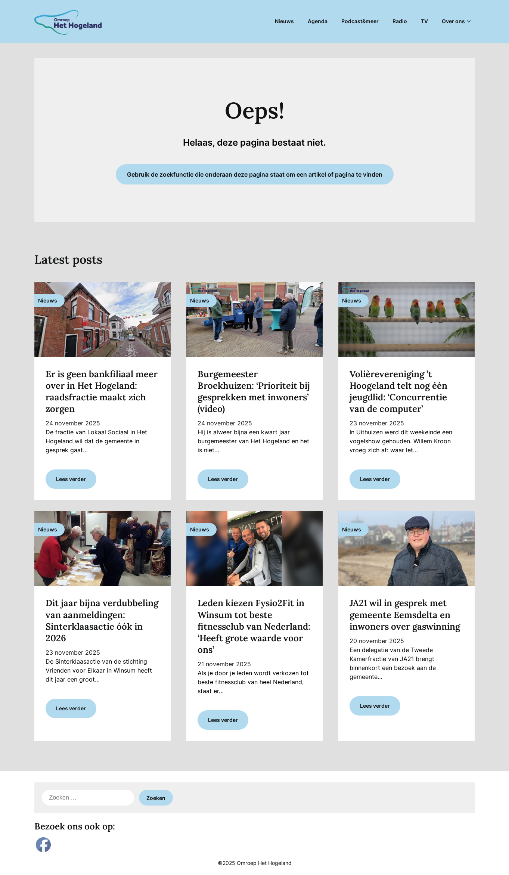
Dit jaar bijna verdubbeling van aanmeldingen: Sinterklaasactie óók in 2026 (102, 620)
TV (424, 21)
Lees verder (71, 479)
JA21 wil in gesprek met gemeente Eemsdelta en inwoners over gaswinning (405, 614)
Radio (399, 21)
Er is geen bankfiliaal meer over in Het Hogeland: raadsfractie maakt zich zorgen (102, 391)
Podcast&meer (360, 21)
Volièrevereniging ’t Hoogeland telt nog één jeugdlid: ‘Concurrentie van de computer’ (398, 391)
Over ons (453, 21)
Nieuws (284, 21)
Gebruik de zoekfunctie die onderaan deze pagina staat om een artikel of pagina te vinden (254, 174)
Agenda (318, 21)
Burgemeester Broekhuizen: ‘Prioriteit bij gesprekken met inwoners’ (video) (254, 391)
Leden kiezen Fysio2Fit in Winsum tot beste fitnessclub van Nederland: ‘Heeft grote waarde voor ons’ (254, 626)
